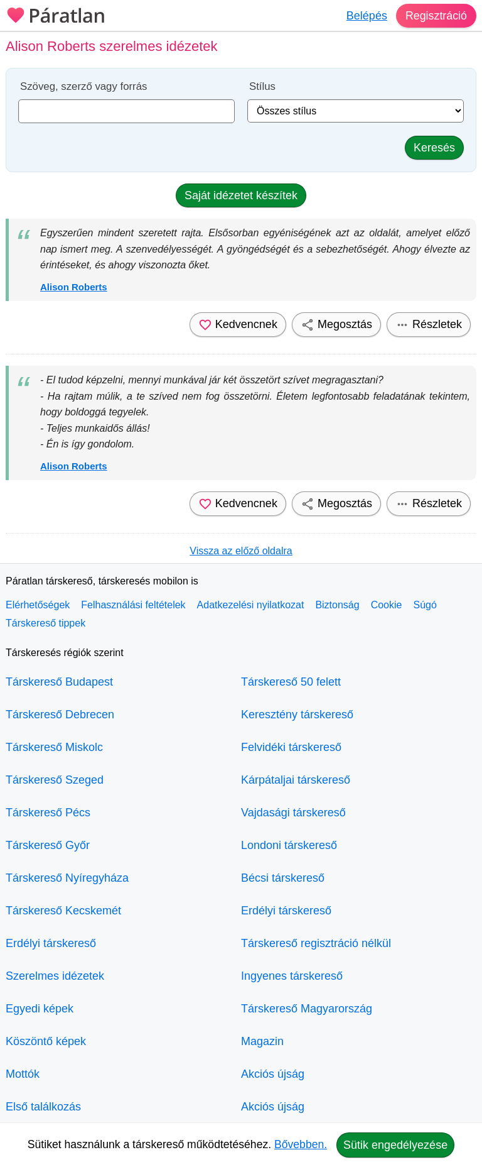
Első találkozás (43, 1106)
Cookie (386, 605)
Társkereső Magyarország (306, 1008)
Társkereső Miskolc (54, 747)
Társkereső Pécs (48, 812)
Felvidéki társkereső (291, 747)
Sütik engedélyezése (395, 1145)
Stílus (262, 86)
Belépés (366, 15)
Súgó (424, 605)
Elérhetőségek (38, 605)
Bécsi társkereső (282, 878)
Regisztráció (436, 15)
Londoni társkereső (289, 845)
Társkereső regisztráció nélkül (316, 943)
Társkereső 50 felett (291, 682)
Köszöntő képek (46, 1041)
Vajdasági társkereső (293, 812)
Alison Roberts (73, 287)
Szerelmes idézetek (55, 976)
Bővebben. (300, 1144)
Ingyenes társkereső (292, 976)
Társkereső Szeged (55, 780)
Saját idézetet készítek (241, 195)
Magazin (262, 1041)
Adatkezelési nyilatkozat (250, 605)
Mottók (23, 1074)
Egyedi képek (39, 1008)
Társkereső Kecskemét (63, 910)
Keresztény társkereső (297, 714)
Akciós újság (272, 1074)
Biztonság (337, 605)
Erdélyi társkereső (51, 943)
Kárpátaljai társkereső (295, 780)
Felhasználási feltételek (133, 605)
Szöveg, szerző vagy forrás (83, 86)
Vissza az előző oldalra (241, 550)
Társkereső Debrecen (60, 714)
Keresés (434, 147)
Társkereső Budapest (59, 682)
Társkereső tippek (45, 623)
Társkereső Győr (48, 845)
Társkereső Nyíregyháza (67, 878)
